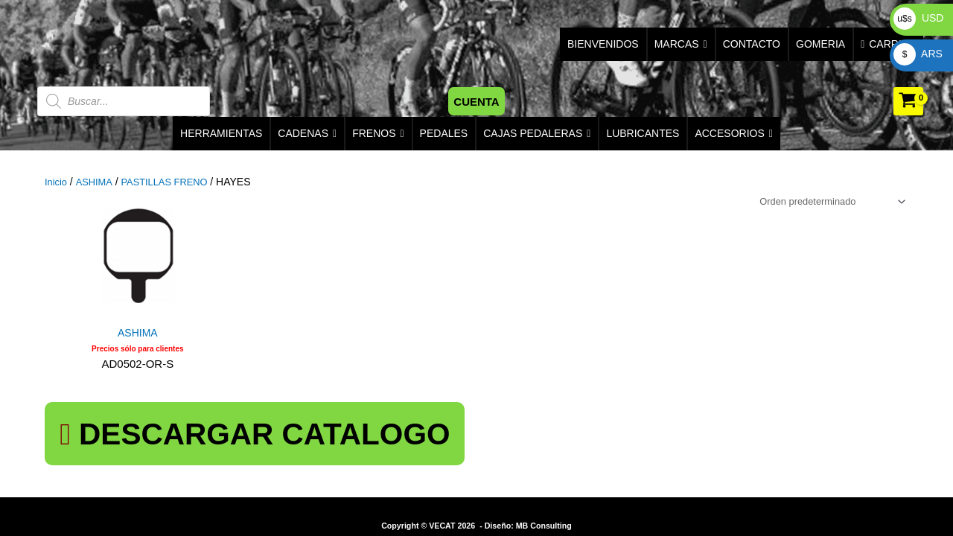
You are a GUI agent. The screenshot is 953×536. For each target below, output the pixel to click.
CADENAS (307, 133)
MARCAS (680, 44)
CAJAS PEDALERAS (536, 133)
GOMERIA (820, 44)
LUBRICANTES (642, 133)
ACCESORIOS (733, 133)
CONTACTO (751, 44)
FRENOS (378, 133)
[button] (476, 101)
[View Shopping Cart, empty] (908, 101)
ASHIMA (97, 182)
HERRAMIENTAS (221, 133)
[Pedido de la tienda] (823, 202)
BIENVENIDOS (603, 44)
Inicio (57, 182)
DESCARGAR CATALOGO (178, 425)
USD (918, 18)
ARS (918, 54)
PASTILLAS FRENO (172, 182)
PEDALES (444, 133)
